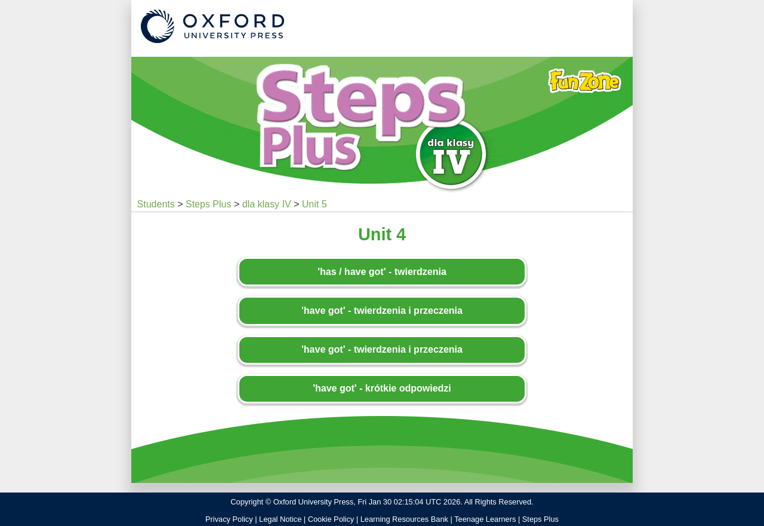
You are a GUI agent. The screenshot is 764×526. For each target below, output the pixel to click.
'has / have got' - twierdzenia (382, 272)
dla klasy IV (266, 204)
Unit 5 (314, 204)
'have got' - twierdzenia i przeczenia (382, 310)
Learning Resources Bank (404, 519)
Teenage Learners (485, 519)
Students (156, 204)
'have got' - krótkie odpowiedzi (382, 388)
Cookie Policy (331, 519)
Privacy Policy (229, 519)
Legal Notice (280, 519)
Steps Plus (208, 204)
